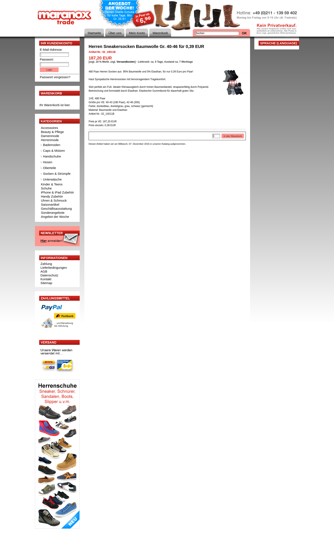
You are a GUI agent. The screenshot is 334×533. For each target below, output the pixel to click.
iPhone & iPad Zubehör (57, 192)
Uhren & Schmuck (54, 200)
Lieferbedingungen (53, 267)
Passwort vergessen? (55, 77)
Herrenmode (50, 140)
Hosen (47, 162)
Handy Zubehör (52, 196)
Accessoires (49, 128)
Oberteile (49, 168)
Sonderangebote (53, 212)
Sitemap (46, 283)
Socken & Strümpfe (57, 173)
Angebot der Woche (55, 216)
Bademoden (51, 145)
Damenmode (50, 136)
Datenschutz (49, 275)
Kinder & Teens (51, 184)
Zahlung (46, 264)
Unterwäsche (52, 179)
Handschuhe (52, 156)
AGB (43, 271)
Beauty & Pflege (52, 132)
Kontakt (45, 279)
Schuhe (46, 188)
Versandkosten (126, 61)
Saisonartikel (50, 204)
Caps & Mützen (54, 150)
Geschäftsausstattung (56, 208)
